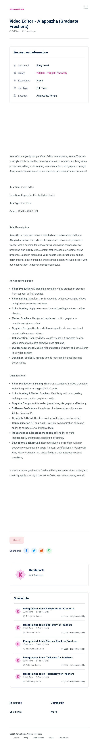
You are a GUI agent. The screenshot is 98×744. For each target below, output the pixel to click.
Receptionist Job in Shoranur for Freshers (47, 624)
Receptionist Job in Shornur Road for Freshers (50, 641)
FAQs (51, 738)
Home (16, 738)
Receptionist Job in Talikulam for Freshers (48, 657)
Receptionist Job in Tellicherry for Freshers (48, 673)
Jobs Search (38, 738)
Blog (26, 738)
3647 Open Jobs (36, 575)
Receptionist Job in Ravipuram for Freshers (48, 608)
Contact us (63, 738)
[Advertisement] (49, 132)
